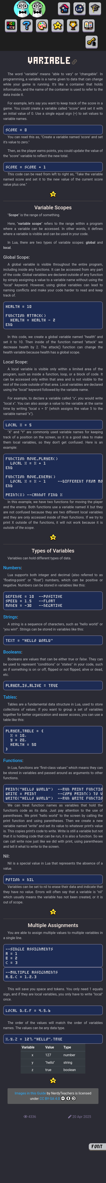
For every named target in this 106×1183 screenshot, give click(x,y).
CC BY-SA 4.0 (58, 1099)
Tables (9, 697)
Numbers (12, 567)
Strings (10, 617)
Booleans (12, 652)
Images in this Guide (30, 1093)
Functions (12, 760)
